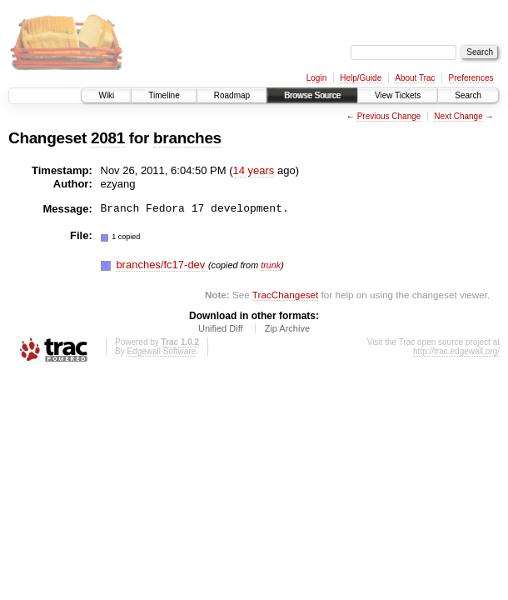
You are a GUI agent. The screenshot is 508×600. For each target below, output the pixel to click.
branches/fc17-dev (162, 264)
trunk (271, 265)
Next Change (458, 116)
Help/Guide (360, 77)
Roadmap (232, 95)
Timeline (163, 95)
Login (316, 77)
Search (468, 95)
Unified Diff (220, 328)
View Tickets (398, 95)
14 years (253, 170)
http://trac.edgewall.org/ (456, 351)
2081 (108, 138)
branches (187, 138)
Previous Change (389, 116)
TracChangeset (285, 294)
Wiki (106, 95)
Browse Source (312, 95)
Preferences (471, 77)
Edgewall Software (161, 351)
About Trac (415, 77)
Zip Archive (287, 328)
